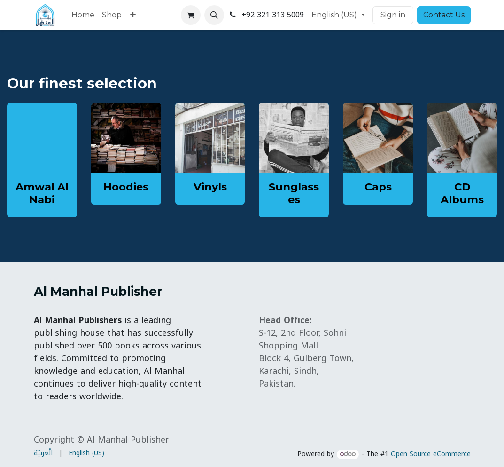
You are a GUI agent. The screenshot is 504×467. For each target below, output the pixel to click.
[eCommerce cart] (191, 15)
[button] (214, 15)
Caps (378, 186)
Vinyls (210, 186)
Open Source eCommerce (431, 454)
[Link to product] (126, 138)
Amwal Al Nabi (42, 193)
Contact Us (444, 14)
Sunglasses (294, 193)
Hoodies (125, 186)
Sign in (392, 14)
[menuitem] (83, 15)
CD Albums (462, 193)
